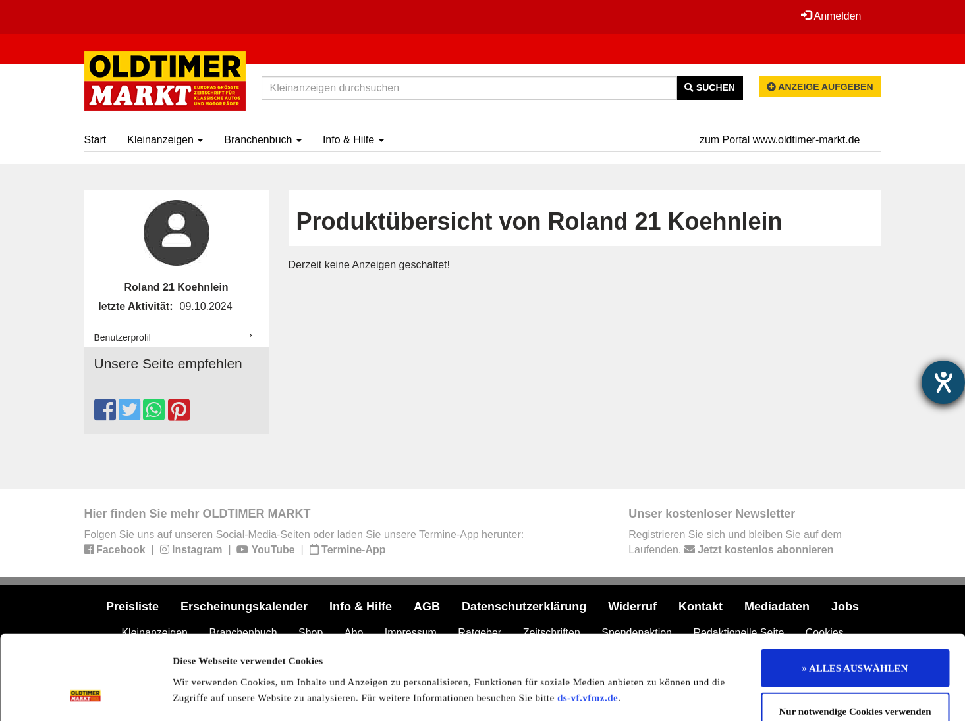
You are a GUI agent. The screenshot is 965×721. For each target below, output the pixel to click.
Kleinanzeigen (165, 139)
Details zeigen (680, 695)
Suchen (709, 87)
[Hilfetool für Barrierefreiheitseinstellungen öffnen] (943, 382)
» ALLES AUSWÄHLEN (855, 591)
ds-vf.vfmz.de (587, 620)
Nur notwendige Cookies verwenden (855, 635)
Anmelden (831, 16)
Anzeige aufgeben (820, 87)
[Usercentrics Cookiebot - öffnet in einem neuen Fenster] (85, 695)
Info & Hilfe (353, 139)
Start (95, 139)
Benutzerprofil (122, 337)
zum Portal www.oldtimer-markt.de (780, 139)
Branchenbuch (263, 139)
